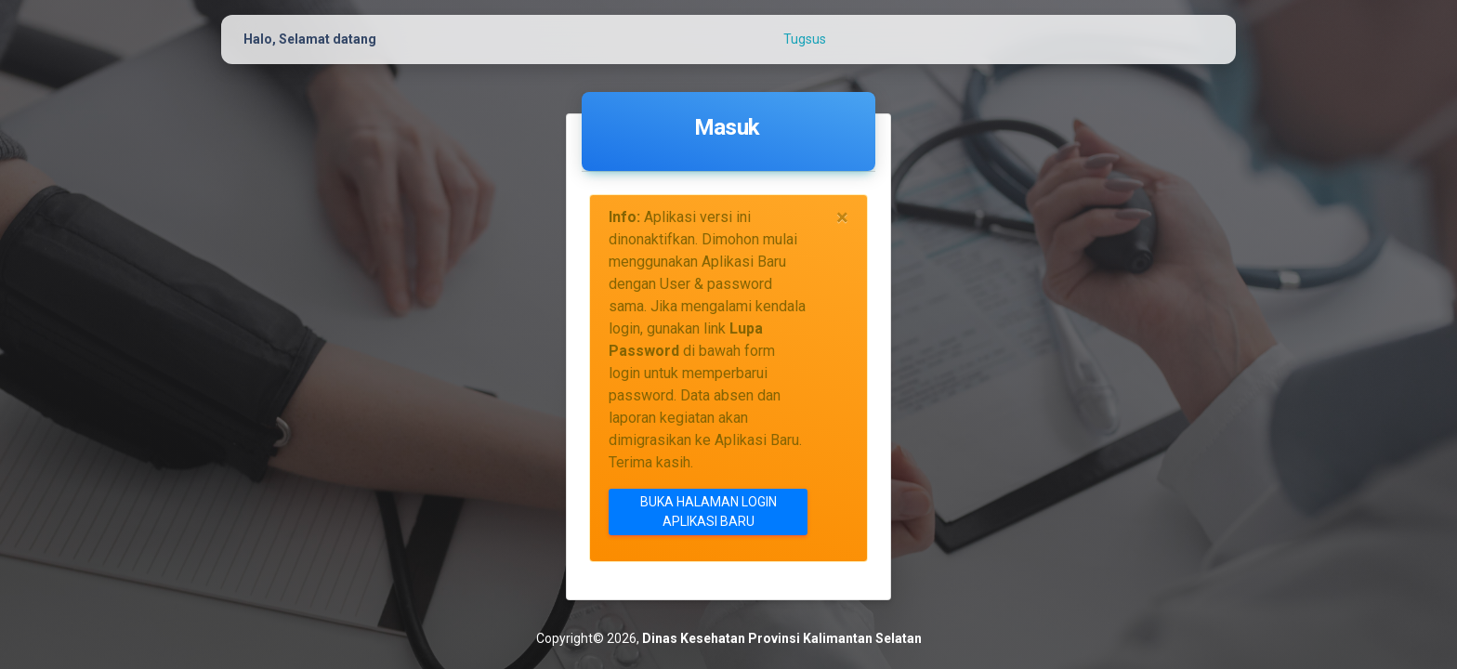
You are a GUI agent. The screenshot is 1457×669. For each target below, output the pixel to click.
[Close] (842, 217)
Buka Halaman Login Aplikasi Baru (708, 511)
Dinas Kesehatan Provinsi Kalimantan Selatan (782, 638)
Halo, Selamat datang (309, 39)
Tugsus (804, 39)
